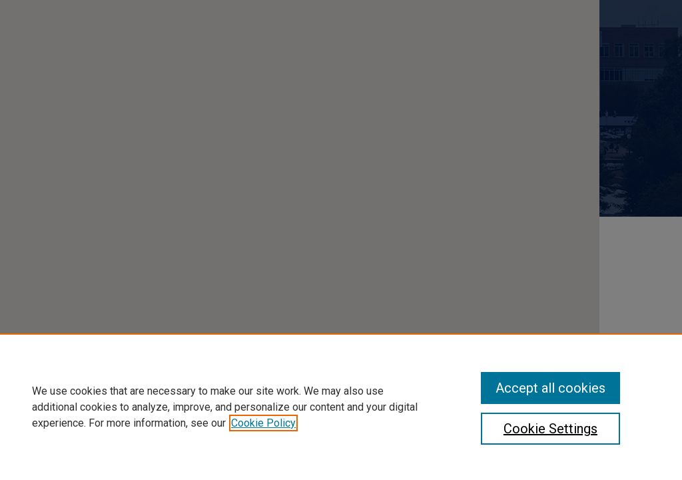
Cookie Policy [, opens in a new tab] (263, 423)
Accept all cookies (550, 388)
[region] (341, 406)
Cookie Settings (550, 429)
